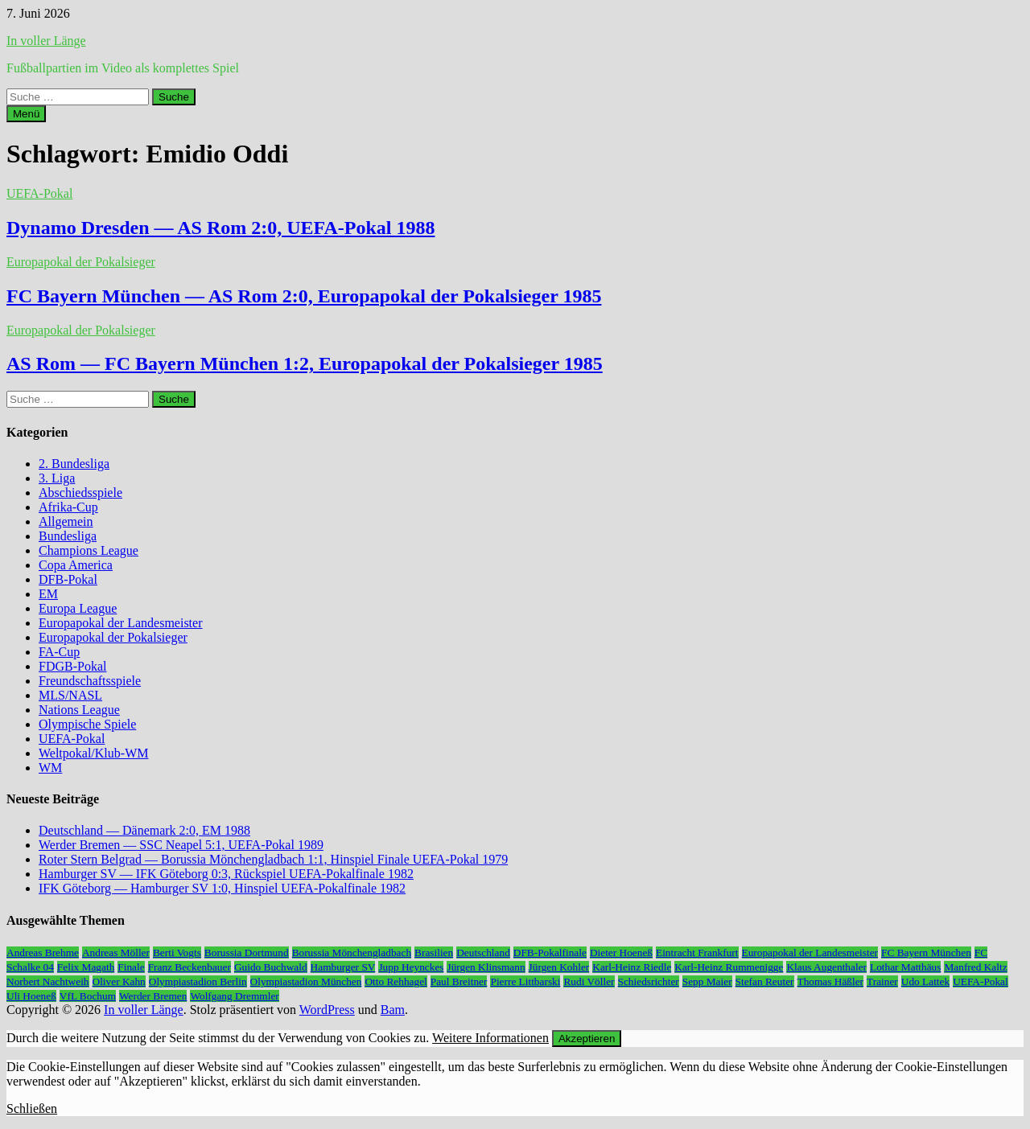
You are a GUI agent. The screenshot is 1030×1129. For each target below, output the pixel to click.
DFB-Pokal (68, 579)
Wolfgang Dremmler (234, 996)
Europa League (78, 608)
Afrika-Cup (68, 507)
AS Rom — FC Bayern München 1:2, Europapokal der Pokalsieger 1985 (304, 363)
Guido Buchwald (270, 967)
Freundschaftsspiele (90, 681)
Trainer (882, 981)
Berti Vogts (177, 952)
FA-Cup (59, 652)
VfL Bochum (88, 996)
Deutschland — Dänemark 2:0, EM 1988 (144, 830)
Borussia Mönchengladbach (351, 952)
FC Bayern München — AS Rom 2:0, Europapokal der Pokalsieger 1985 (303, 295)
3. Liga (57, 478)
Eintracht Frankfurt (697, 952)
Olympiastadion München (306, 981)
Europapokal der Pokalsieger (80, 262)
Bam (393, 1009)
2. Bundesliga (74, 463)
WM (50, 767)
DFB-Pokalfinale (550, 952)
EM (48, 594)
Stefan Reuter (764, 981)
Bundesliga (68, 536)
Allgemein (66, 521)
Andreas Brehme (42, 952)
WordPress (327, 1009)
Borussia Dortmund (246, 952)
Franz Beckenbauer (189, 967)
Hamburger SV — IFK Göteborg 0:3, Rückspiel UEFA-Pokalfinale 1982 (226, 874)
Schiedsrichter (648, 981)
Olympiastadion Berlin (198, 981)
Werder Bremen (153, 996)
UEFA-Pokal (39, 193)
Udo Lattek (925, 981)
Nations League (79, 709)
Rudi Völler (588, 981)
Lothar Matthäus (905, 967)
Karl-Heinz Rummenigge (728, 967)
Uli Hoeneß (31, 996)
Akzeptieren (586, 1039)
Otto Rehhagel (395, 981)
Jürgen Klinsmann (486, 967)
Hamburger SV (343, 967)
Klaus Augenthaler (826, 967)
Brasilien (433, 952)
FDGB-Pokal (72, 666)
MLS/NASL (70, 695)
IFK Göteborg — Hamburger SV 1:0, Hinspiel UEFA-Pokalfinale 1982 (222, 888)
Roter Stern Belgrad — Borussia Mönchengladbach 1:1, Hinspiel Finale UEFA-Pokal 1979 (273, 859)
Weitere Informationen (490, 1038)
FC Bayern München (926, 952)
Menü (26, 114)
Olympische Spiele (87, 724)
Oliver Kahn (119, 981)
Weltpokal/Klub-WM (93, 753)
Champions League (88, 550)
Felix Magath (85, 967)
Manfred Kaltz (975, 967)
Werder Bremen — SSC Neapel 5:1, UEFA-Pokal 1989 (181, 845)
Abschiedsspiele (80, 492)
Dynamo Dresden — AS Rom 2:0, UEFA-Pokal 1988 (220, 227)
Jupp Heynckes (410, 967)
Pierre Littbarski (525, 981)
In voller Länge (46, 40)
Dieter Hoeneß (621, 952)
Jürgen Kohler (559, 967)
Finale (130, 967)
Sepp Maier (707, 981)
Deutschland (483, 952)
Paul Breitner (459, 981)
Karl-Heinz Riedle (631, 967)
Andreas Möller (116, 952)
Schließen (31, 1108)
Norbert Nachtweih (47, 981)
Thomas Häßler (830, 981)
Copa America (76, 565)
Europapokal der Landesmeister (120, 623)
